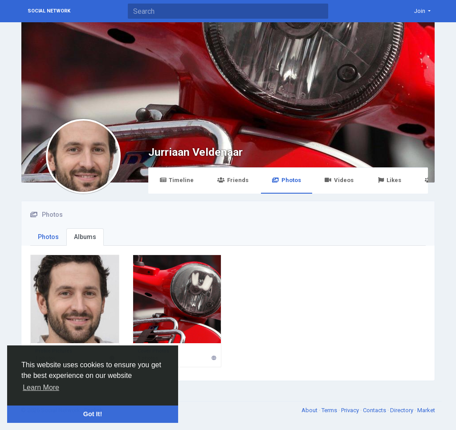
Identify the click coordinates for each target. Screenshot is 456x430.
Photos (286, 180)
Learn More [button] (41, 387)
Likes (389, 180)
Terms (330, 410)
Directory (402, 410)
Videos (339, 180)
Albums (85, 236)
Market (426, 410)
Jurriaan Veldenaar (195, 152)
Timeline (176, 180)
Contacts (375, 410)
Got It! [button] (92, 414)
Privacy (350, 410)
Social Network (49, 11)
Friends (232, 180)
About (310, 410)
